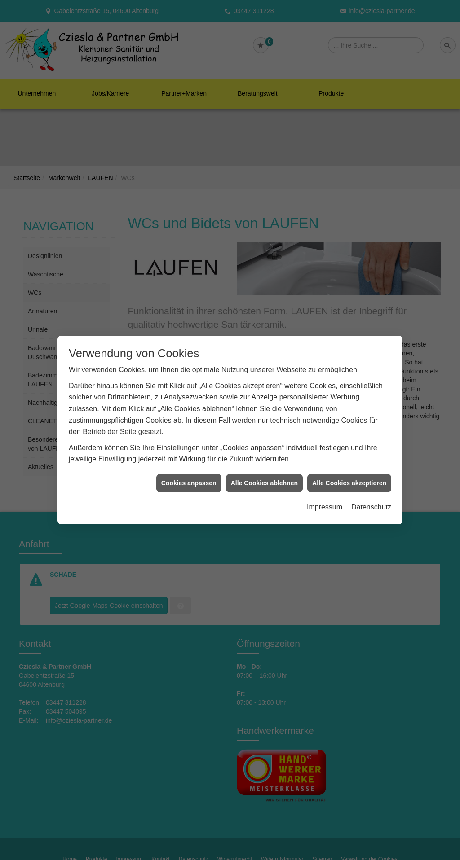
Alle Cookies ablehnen (264, 472)
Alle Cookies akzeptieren (349, 472)
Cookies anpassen (189, 472)
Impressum (324, 496)
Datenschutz (371, 496)
